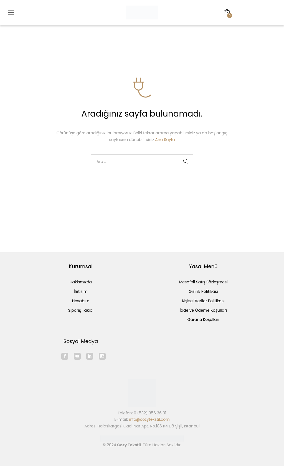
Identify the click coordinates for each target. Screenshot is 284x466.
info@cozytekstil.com (149, 419)
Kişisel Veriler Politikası (203, 301)
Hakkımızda (81, 282)
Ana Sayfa (165, 139)
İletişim (80, 291)
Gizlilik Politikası (203, 291)
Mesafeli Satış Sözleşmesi (203, 282)
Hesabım (80, 301)
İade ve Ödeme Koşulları (203, 310)
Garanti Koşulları (203, 319)
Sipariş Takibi (80, 310)
